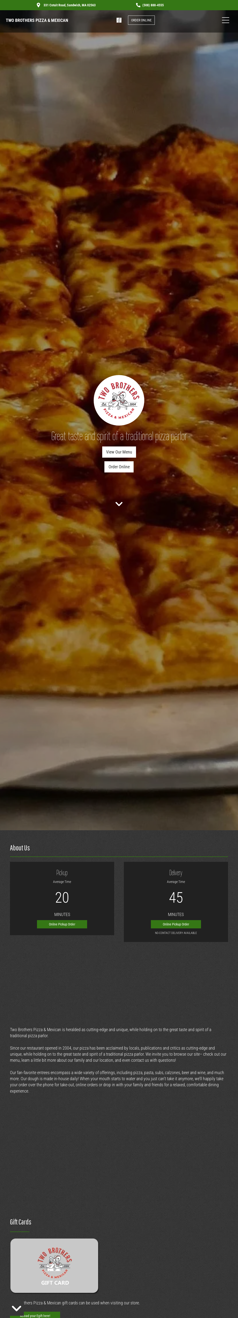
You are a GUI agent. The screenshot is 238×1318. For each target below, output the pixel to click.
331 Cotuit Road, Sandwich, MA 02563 (70, 5)
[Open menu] (225, 20)
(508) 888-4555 (153, 5)
